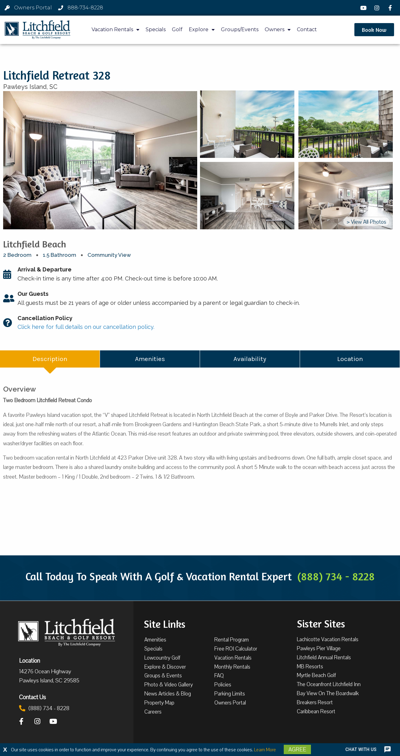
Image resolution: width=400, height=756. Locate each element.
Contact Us (32, 697)
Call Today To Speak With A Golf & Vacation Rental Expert (200, 576)
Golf (177, 29)
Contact (307, 29)
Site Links (164, 623)
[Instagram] (377, 8)
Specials (156, 29)
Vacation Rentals (115, 30)
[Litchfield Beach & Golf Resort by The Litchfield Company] (37, 29)
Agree (297, 749)
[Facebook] (391, 8)
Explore (202, 30)
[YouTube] (364, 8)
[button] (374, 29)
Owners (278, 30)
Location (29, 660)
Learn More (265, 750)
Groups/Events (239, 29)
